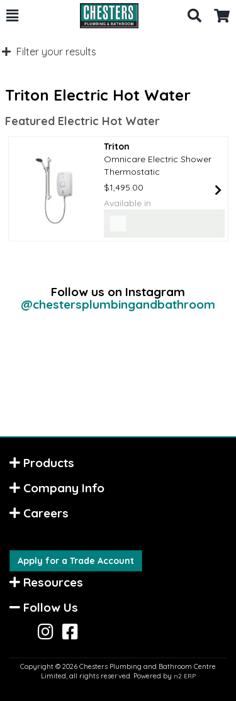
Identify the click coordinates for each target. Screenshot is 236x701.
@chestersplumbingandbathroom (118, 304)
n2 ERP (185, 676)
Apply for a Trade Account (76, 560)
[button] (12, 15)
